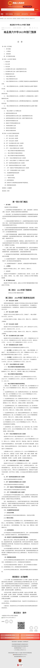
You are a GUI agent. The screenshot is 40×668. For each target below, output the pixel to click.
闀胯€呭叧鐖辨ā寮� (27, 6)
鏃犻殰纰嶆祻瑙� (19, 6)
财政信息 (23, 18)
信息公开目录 (9, 18)
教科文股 (27, 18)
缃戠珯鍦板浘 (20, 641)
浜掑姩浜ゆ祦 (33, 14)
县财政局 (18, 18)
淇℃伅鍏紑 (17, 14)
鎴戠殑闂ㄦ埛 (10, 6)
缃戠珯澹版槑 (14, 641)
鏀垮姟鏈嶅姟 (25, 14)
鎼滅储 (36, 9)
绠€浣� (14, 6)
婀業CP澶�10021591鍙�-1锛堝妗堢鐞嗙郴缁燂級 (22, 652)
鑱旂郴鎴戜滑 (25, 641)
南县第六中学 (32, 18)
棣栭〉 (2, 14)
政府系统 (14, 18)
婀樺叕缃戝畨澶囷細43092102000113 (20, 654)
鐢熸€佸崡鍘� (9, 14)
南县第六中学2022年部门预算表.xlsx (9, 617)
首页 (5, 18)
